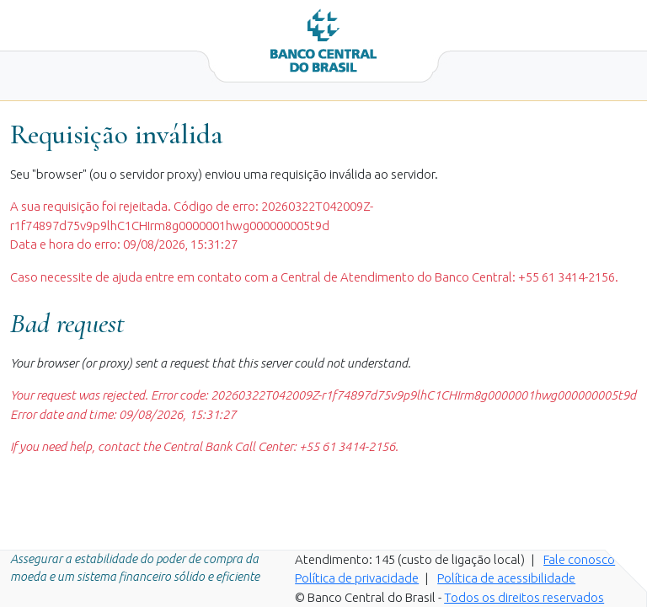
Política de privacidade (357, 578)
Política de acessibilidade (506, 578)
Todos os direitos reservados (524, 597)
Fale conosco (579, 559)
